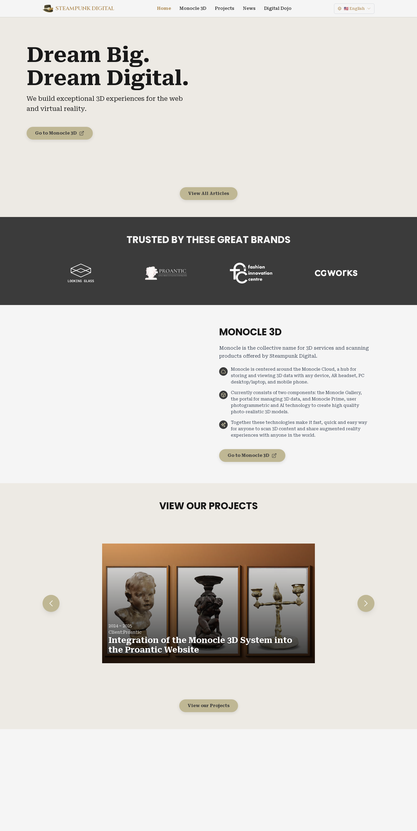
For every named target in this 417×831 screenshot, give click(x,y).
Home (164, 8)
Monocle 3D (193, 8)
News (249, 8)
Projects (224, 8)
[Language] (354, 8)
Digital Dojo (277, 8)
